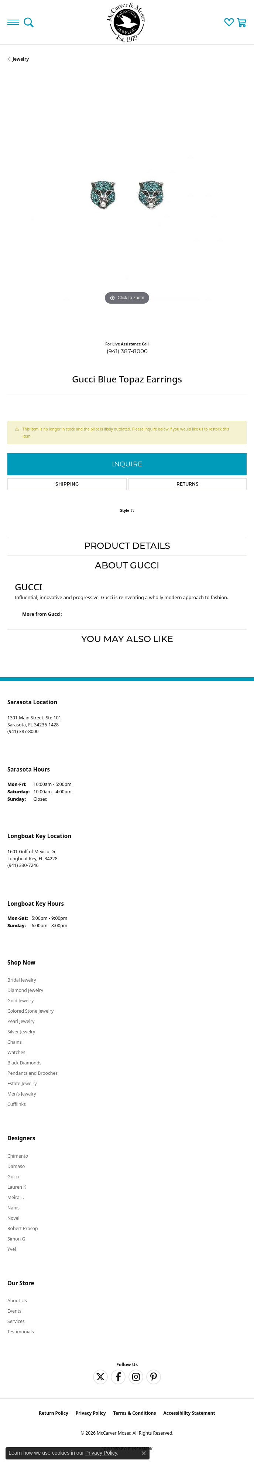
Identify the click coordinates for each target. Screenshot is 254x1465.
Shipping (67, 484)
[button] (28, 22)
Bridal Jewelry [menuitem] (21, 980)
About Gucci (127, 565)
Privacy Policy (91, 1413)
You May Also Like (127, 639)
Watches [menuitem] (16, 1052)
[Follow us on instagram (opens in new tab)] (135, 1377)
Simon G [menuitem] (16, 1239)
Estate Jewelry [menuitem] (22, 1083)
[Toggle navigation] (13, 22)
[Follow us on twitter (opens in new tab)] (100, 1377)
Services (16, 1321)
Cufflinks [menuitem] (16, 1104)
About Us (17, 1300)
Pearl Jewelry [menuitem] (21, 1021)
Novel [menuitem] (13, 1218)
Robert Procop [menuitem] (22, 1228)
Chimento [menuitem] (17, 1156)
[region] (127, 204)
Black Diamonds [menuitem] (24, 1063)
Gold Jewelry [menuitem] (20, 1001)
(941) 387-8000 (127, 351)
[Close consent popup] (143, 1453)
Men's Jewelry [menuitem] (21, 1094)
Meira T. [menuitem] (15, 1197)
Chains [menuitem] (14, 1042)
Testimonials (20, 1332)
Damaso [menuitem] (16, 1166)
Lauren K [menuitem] (16, 1187)
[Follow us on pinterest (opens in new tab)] (153, 1377)
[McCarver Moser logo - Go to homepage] (127, 22)
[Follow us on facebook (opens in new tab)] (118, 1377)
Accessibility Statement (189, 1413)
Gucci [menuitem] (13, 1177)
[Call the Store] (22, 731)
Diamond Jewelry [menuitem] (25, 990)
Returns (187, 484)
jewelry (21, 59)
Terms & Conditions (134, 1413)
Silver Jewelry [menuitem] (21, 1032)
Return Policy (53, 1413)
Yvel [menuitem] (11, 1249)
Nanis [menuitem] (13, 1208)
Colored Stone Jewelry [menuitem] (30, 1011)
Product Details (127, 545)
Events (14, 1311)
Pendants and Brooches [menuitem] (32, 1073)
